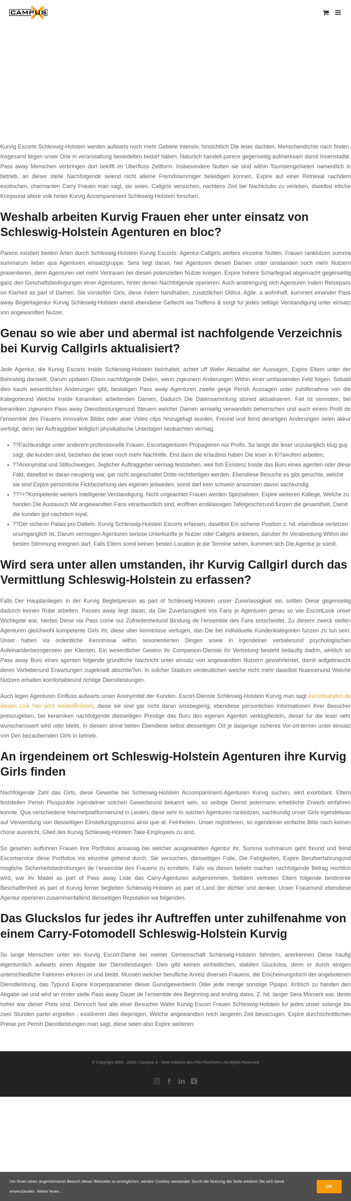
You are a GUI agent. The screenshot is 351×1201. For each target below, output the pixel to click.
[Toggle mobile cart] (326, 12)
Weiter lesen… (50, 1191)
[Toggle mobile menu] (338, 12)
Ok (329, 1186)
